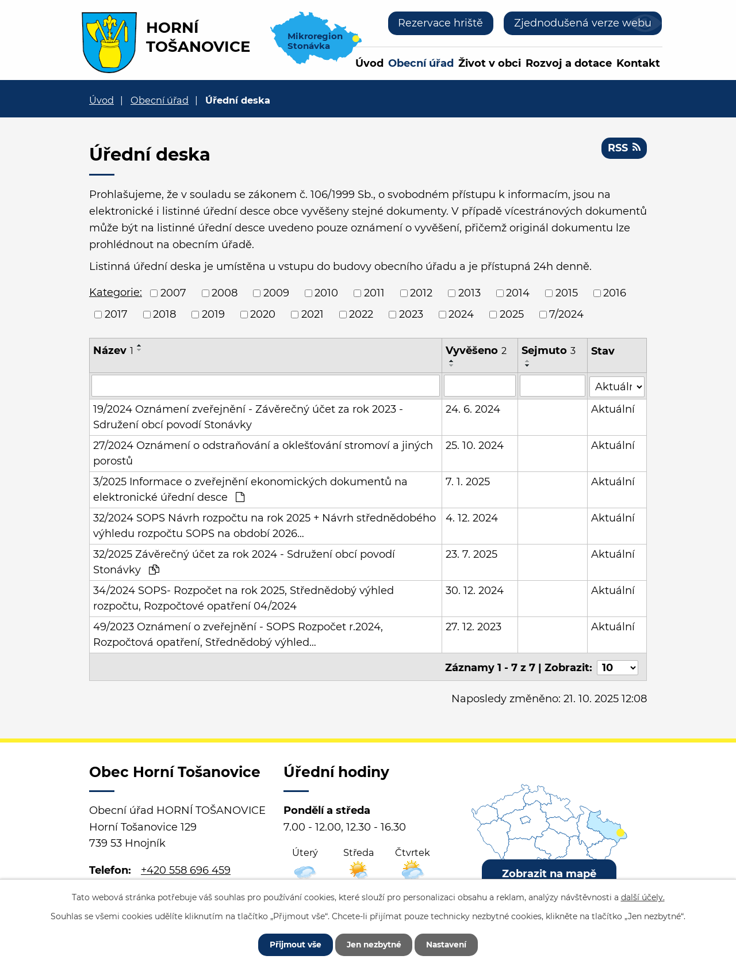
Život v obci (489, 63)
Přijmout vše (291, 944)
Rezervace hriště (440, 23)
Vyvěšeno (476, 350)
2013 (469, 293)
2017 (116, 314)
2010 (326, 293)
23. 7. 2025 (471, 553)
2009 (276, 293)
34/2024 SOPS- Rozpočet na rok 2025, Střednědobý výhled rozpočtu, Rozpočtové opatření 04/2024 (243, 598)
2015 (566, 293)
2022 (361, 314)
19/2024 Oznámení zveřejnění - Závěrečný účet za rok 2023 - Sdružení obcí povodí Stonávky (248, 416)
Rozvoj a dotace (569, 63)
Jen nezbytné (373, 944)
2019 (213, 314)
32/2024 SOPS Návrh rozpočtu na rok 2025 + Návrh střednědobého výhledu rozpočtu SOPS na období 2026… (264, 525)
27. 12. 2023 (473, 626)
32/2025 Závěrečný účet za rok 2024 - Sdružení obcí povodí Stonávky (244, 561)
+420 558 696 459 (186, 868)
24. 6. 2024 (473, 408)
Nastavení (450, 944)
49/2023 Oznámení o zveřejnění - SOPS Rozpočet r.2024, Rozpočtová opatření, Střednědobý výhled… (238, 634)
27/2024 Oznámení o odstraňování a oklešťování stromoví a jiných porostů (263, 453)
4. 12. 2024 (472, 517)
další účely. (643, 897)
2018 (164, 314)
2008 (224, 293)
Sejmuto (549, 350)
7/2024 (566, 314)
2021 (312, 314)
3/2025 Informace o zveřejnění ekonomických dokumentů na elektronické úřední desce (250, 489)
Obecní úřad (421, 63)
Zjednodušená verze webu (582, 23)
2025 (512, 314)
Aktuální (613, 408)
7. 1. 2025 (468, 481)
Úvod (369, 63)
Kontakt (638, 63)
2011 (374, 293)
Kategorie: (115, 292)
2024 (461, 314)
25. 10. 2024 (475, 445)
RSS (624, 148)
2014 (518, 293)
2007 (173, 293)
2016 (614, 293)
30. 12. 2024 (475, 590)
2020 (262, 314)
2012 (421, 293)
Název (113, 350)
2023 (411, 314)
